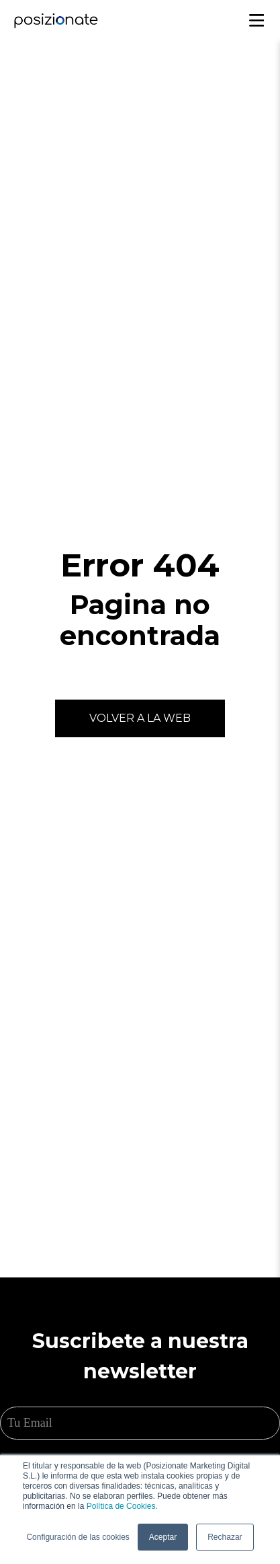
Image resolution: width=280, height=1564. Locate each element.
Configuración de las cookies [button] (77, 1537)
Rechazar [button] (224, 1537)
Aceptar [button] (163, 1537)
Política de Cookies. (122, 1506)
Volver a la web (140, 709)
